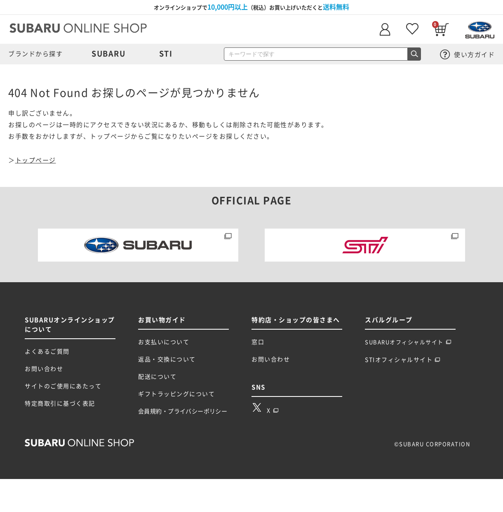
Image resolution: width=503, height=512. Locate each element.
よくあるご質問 (47, 351)
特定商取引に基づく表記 (60, 403)
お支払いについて (163, 342)
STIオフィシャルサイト (402, 360)
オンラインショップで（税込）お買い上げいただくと (251, 7)
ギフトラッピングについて (176, 394)
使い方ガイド (467, 55)
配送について (157, 377)
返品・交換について (167, 359)
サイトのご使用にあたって (63, 386)
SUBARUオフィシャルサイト (408, 342)
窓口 (258, 342)
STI (166, 53)
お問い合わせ (44, 369)
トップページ (35, 160)
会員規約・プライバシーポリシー (182, 411)
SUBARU (108, 53)
